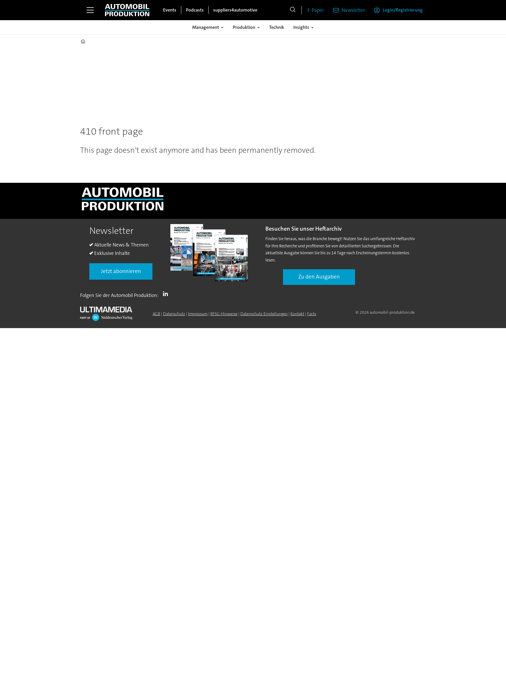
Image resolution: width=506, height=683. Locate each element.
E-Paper (315, 10)
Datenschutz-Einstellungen (264, 313)
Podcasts (195, 10)
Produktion (244, 27)
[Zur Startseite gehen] (127, 10)
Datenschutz (174, 313)
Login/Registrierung (403, 10)
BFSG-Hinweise (223, 313)
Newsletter (353, 10)
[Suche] (293, 10)
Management (205, 27)
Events (169, 10)
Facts (311, 313)
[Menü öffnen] (90, 10)
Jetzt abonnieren (121, 271)
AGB (156, 313)
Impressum (197, 313)
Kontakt (297, 313)
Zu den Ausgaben (319, 276)
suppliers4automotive (235, 10)
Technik (276, 27)
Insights (301, 27)
